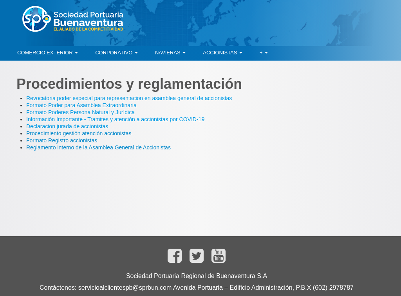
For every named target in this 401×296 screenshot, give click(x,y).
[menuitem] (48, 53)
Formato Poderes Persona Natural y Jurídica (80, 112)
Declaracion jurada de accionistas (67, 126)
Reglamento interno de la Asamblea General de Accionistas (98, 147)
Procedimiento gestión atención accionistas (79, 133)
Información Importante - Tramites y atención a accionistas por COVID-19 (115, 119)
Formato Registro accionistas (61, 140)
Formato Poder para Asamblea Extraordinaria (81, 105)
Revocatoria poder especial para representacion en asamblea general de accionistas (129, 98)
